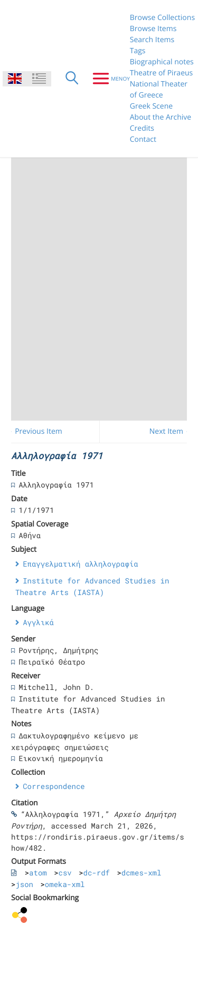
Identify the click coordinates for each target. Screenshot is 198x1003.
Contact (143, 139)
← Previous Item (34, 431)
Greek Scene (151, 106)
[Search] (71, 78)
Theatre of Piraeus (161, 73)
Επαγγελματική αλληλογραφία (80, 564)
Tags (138, 51)
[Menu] (106, 78)
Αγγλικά (38, 622)
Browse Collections (162, 18)
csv (65, 873)
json (24, 884)
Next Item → (171, 431)
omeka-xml (65, 884)
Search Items (152, 40)
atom (38, 873)
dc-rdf (96, 873)
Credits (142, 128)
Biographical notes (162, 62)
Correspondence (54, 786)
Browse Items (153, 29)
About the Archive (160, 117)
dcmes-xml (141, 873)
